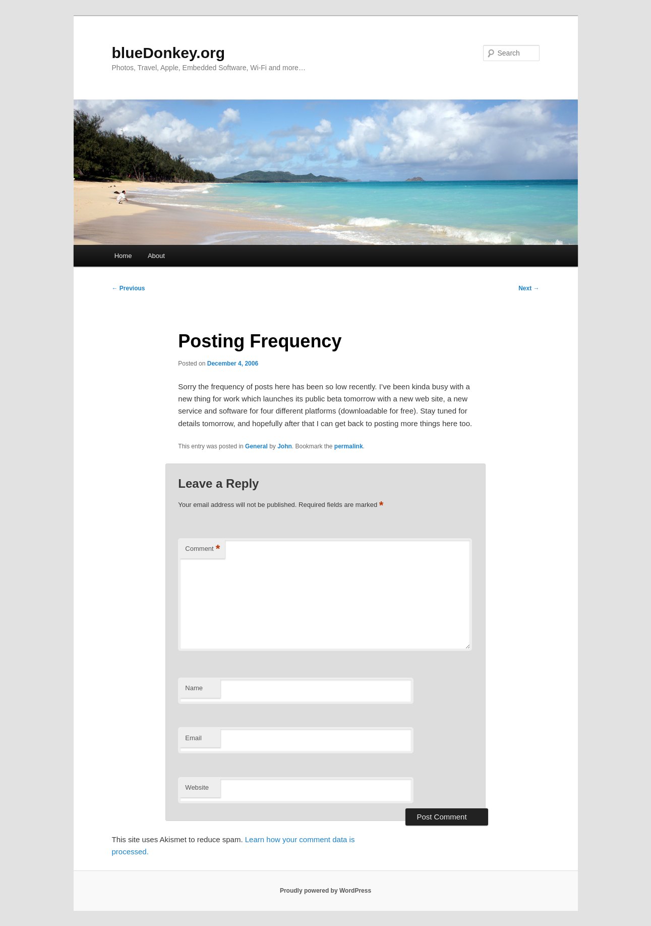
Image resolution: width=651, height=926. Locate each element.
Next (528, 288)
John (284, 446)
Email (193, 738)
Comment (202, 549)
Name (194, 688)
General (256, 446)
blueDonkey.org (168, 52)
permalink (348, 446)
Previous (128, 288)
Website (197, 787)
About (156, 256)
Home (123, 256)
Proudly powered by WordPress (325, 890)
